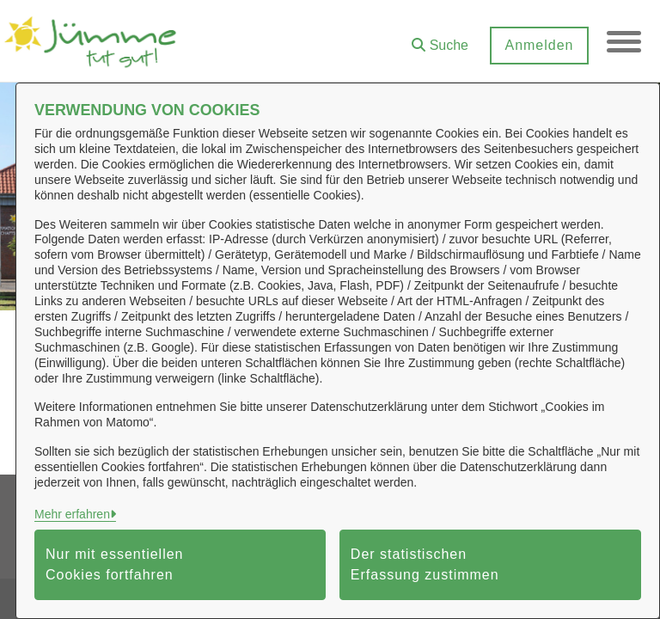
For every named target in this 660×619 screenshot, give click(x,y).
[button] (440, 39)
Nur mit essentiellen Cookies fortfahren (115, 564)
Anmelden (538, 45)
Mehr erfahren (72, 514)
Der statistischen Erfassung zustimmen (425, 564)
